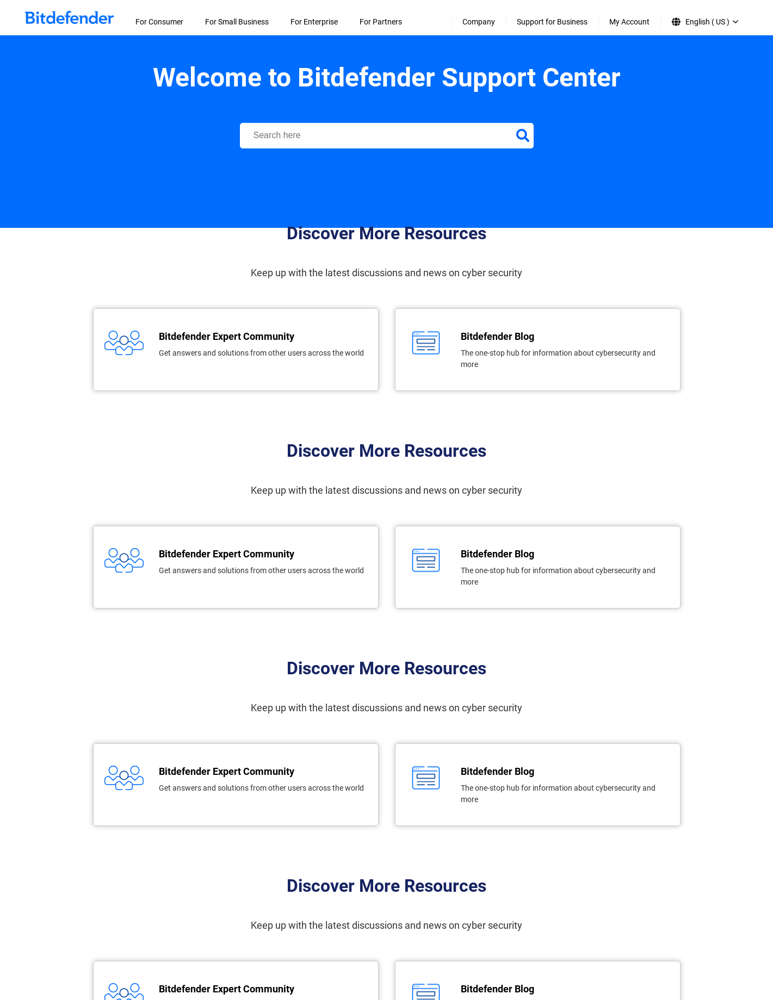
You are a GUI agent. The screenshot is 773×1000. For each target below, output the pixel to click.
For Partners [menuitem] (381, 21)
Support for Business (552, 21)
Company (478, 21)
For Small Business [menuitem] (237, 21)
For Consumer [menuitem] (159, 21)
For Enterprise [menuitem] (314, 21)
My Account (629, 21)
